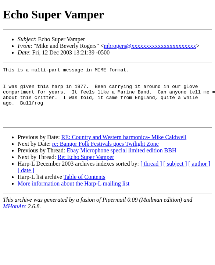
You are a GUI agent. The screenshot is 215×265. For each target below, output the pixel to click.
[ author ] (200, 175)
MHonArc (14, 217)
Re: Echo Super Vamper (86, 168)
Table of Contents (84, 188)
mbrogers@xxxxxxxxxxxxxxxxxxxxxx (150, 46)
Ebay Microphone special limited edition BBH (121, 161)
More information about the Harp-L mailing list (73, 194)
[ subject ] (175, 175)
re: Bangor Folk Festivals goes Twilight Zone (105, 155)
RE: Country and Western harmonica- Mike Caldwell (124, 148)
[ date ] (26, 181)
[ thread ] (151, 175)
